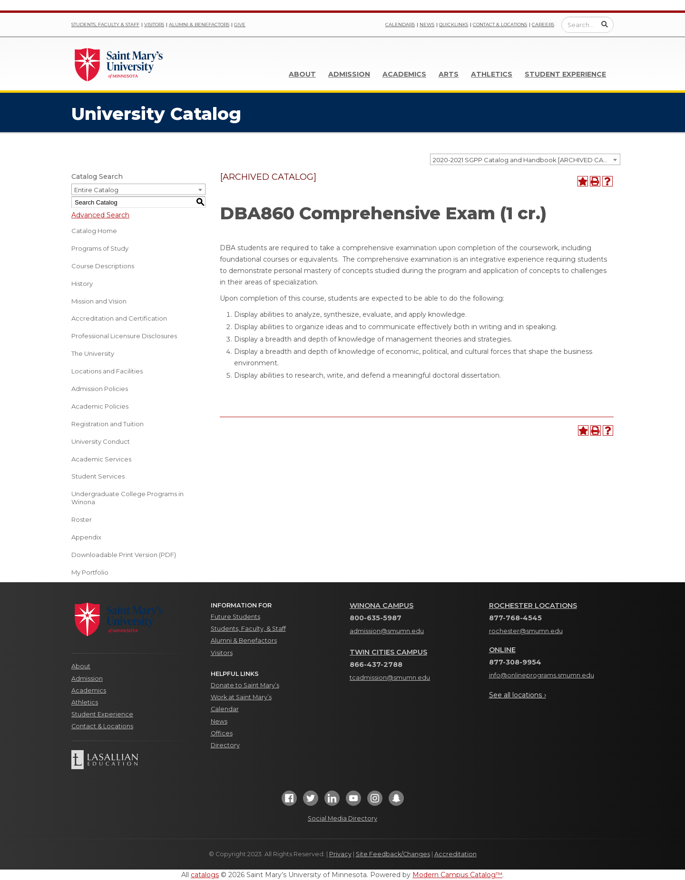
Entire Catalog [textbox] (96, 190)
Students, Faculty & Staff (105, 24)
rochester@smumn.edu (526, 631)
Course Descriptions (102, 266)
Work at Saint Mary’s (241, 697)
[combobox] (525, 159)
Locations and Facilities (107, 371)
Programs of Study (99, 248)
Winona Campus (381, 605)
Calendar (225, 709)
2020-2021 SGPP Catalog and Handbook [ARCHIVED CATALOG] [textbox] (526, 160)
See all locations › (517, 695)
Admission (349, 74)
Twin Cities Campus (388, 652)
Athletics (491, 74)
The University (92, 353)
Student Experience (565, 74)
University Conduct (100, 441)
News (427, 24)
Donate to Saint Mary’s (245, 685)
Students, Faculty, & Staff (248, 628)
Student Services (98, 476)
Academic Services (101, 459)
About (302, 74)
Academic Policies (99, 406)
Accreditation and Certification (119, 318)
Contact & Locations (500, 24)
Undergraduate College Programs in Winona (127, 498)
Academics (404, 74)
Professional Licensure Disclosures (124, 336)
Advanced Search (100, 215)
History (82, 283)
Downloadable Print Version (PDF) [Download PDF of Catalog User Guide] (123, 554)
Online (502, 649)
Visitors (154, 24)
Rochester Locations (533, 605)
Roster (81, 519)
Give (239, 24)
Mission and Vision (99, 301)
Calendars (400, 24)
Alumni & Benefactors (199, 24)
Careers (543, 24)
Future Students (235, 616)
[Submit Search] (605, 24)
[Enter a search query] (587, 25)
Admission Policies (99, 388)
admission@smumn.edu (387, 631)
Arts (449, 74)
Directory (225, 745)
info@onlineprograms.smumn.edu (541, 675)
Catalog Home (94, 231)
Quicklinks (453, 24)
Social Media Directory (342, 818)
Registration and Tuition (107, 424)
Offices (222, 733)
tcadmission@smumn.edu (390, 677)
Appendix (86, 537)
